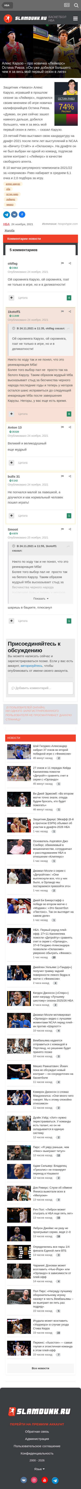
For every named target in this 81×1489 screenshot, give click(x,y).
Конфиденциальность (37, 1453)
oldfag (12, 263)
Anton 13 (15, 427)
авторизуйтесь (31, 665)
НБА (6, 224)
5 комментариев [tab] (23, 250)
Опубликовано (28, 271)
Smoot (13, 529)
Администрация (37, 1439)
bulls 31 (14, 476)
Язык (39, 1469)
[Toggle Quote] (14, 328)
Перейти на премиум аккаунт (37, 1424)
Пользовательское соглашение (37, 1446)
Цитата (23, 297)
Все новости (40, 1368)
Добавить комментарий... (31, 688)
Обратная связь (37, 1431)
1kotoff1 (14, 311)
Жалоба (9, 230)
